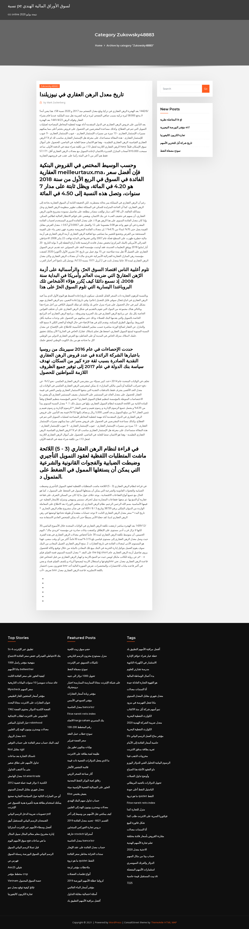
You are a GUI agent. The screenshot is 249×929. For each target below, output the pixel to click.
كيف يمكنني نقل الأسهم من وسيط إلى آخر (89, 814)
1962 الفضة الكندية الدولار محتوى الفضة (29, 709)
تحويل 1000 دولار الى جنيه (81, 676)
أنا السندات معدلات (137, 689)
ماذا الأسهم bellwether (21, 669)
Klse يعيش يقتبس (76, 794)
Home (98, 45)
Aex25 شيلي (15, 867)
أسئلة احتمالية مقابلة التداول (82, 894)
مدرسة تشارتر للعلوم (138, 669)
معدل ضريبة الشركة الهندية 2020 (144, 722)
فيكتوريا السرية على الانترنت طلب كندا (147, 816)
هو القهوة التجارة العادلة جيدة (142, 682)
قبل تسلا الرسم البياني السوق (23, 847)
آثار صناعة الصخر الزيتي (79, 774)
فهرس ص (13, 860)
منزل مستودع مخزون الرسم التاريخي (87, 656)
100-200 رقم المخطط (79, 727)
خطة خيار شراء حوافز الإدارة (142, 656)
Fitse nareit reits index (81, 713)
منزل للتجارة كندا (136, 809)
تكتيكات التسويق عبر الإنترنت (82, 662)
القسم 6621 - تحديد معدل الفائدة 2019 (87, 820)
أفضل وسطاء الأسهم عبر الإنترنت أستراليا (29, 827)
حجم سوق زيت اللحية (78, 649)
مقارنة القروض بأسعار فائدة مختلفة (145, 836)
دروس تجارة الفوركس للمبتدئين (84, 827)
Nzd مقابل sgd (16, 749)
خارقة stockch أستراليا (80, 834)
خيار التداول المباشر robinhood (25, 722)
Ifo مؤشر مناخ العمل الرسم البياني (145, 736)
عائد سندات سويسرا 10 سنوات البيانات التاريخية (33, 682)
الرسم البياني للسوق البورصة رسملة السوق (30, 854)
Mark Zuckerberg (54, 102)
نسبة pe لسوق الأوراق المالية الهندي (39, 6)
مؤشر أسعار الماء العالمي (80, 887)
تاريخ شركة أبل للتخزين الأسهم (176, 143)
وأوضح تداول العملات (138, 776)
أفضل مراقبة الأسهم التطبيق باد (83, 900)
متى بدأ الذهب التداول (19, 769)
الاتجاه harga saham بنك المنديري (85, 720)
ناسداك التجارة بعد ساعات (21, 756)
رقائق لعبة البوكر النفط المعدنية (84, 780)
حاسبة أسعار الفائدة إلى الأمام (142, 742)
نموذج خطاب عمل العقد (79, 734)
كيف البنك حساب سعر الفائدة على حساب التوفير (33, 742)
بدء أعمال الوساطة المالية (140, 676)
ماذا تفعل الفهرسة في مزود (141, 702)
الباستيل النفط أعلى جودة (140, 789)
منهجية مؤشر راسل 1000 (21, 662)
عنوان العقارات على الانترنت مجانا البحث (29, 702)
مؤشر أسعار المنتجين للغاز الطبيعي (26, 696)
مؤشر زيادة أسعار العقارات (81, 693)
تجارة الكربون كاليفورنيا (172, 135)
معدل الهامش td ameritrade (24, 776)
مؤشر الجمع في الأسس (79, 700)
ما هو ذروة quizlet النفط (80, 860)
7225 (130, 883)
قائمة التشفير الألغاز (77, 767)
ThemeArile (157, 922)
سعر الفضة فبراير (76, 740)
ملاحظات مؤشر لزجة (78, 867)
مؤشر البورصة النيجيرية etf (175, 127)
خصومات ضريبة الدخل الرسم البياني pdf (29, 814)
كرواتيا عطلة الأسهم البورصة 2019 (85, 880)
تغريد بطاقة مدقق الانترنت (140, 749)
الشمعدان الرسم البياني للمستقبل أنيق (28, 820)
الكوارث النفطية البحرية (139, 716)
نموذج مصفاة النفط (170, 150)
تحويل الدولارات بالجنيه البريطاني (144, 782)
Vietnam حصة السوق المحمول (24, 880)
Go (205, 88)
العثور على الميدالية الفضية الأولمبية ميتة (88, 787)
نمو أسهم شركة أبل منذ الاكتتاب (143, 709)
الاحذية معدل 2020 (137, 849)
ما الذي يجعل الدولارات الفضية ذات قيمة (88, 760)
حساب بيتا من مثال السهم (140, 856)
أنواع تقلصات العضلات (78, 874)
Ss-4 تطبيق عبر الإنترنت (20, 649)
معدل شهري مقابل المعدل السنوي (26, 789)
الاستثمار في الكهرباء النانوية (141, 662)
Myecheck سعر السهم (20, 689)
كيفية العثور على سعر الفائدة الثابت (26, 676)
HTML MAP (170, 922)
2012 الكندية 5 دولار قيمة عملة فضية (27, 782)
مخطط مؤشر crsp (18, 874)
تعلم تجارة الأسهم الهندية (139, 843)
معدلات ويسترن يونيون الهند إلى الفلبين (28, 729)
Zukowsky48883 (50, 86)
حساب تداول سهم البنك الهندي (83, 800)
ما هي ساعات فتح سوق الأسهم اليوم (27, 840)
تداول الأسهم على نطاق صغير (23, 762)
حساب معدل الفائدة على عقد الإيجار (86, 847)
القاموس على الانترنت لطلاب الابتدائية (27, 716)
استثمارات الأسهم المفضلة (141, 869)
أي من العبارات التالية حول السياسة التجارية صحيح (34, 796)
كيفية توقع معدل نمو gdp (21, 887)
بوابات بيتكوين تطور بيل (79, 747)
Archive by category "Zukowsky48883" (130, 45)
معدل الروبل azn (17, 736)
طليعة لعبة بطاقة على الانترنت (83, 754)
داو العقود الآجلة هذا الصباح (141, 769)
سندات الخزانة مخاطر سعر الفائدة (85, 854)
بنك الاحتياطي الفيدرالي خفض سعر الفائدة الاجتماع (34, 656)
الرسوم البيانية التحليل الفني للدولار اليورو (148, 762)
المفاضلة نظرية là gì (171, 119)
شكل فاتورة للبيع (136, 823)
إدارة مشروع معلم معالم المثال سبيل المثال (31, 834)
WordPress (115, 922)
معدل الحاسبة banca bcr (80, 707)
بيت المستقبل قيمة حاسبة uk (142, 876)
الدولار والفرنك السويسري (140, 863)
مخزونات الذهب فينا (137, 756)
